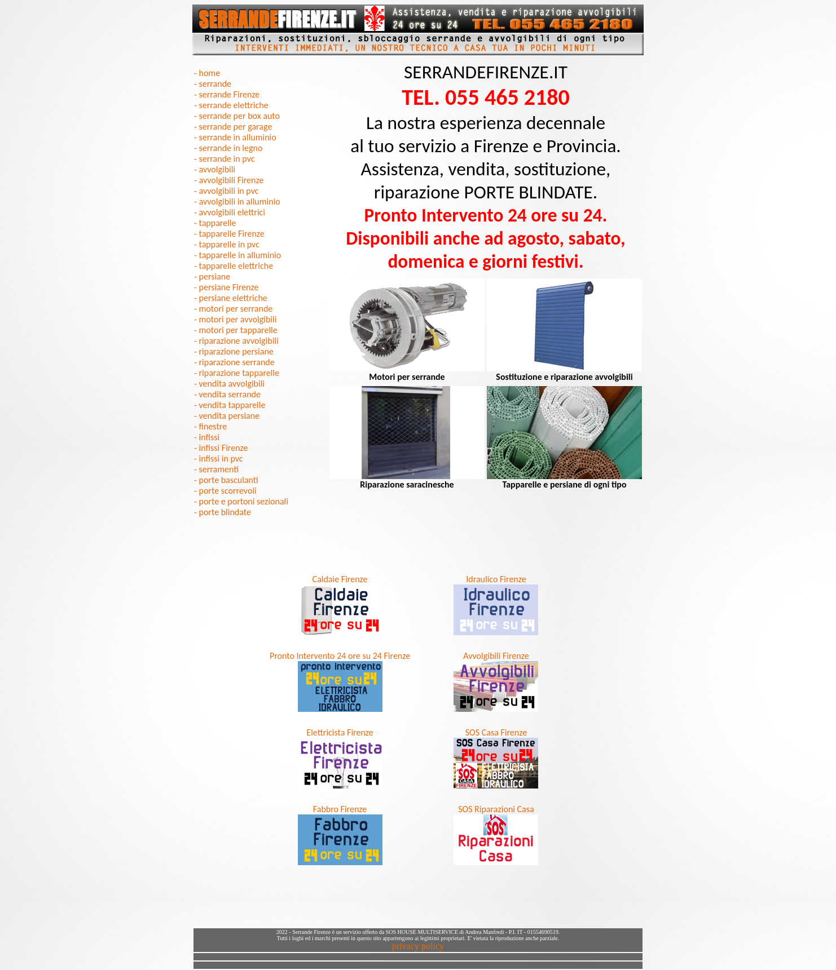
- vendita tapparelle (229, 405)
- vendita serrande (227, 394)
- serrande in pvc (224, 158)
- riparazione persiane (234, 351)
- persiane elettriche (230, 298)
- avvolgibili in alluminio (237, 201)
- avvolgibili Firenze (228, 180)
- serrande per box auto (237, 115)
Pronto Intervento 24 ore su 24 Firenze (340, 655)
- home (207, 73)
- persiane (212, 276)
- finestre (210, 426)
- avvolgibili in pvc (226, 190)
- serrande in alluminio (235, 137)
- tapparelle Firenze (229, 233)
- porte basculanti (226, 480)
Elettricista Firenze (339, 732)
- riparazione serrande (234, 362)
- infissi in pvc (218, 458)
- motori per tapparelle (236, 330)
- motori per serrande (233, 308)
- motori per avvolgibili (235, 319)
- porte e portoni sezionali (241, 501)
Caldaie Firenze (340, 579)
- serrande (212, 83)
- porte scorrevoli (225, 490)
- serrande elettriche (231, 105)
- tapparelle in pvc (226, 244)
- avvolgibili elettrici (229, 212)
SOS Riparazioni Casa (496, 809)
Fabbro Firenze (340, 809)
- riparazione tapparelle (236, 372)
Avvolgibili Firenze (496, 655)
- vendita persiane (226, 415)
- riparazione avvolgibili (236, 340)
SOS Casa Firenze (496, 732)
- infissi (206, 437)
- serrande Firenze (226, 94)
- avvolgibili (214, 169)
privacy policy (418, 946)
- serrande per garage (233, 126)
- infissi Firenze (221, 447)
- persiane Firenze (226, 287)
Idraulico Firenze (496, 579)
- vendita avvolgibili (229, 383)
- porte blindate (222, 512)
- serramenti (216, 469)
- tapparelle (215, 223)
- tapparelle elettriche (233, 265)
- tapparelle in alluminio (237, 255)
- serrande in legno (228, 148)
